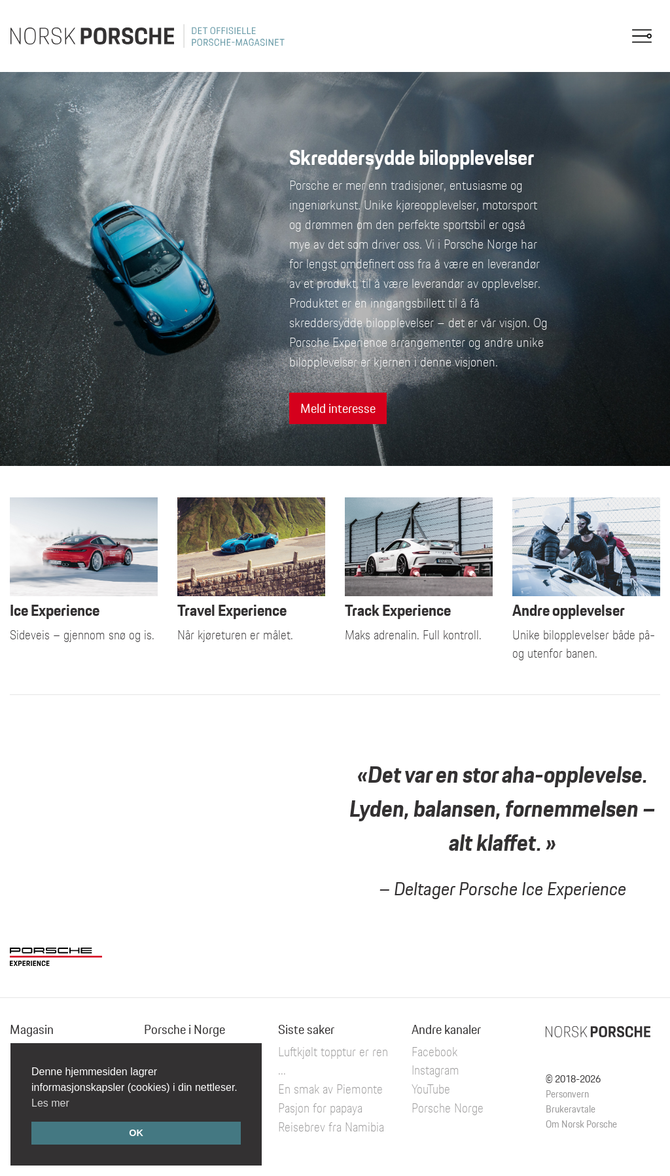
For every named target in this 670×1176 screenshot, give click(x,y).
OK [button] (136, 1133)
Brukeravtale (570, 1109)
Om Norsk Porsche (581, 1124)
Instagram (435, 1070)
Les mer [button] (50, 1103)
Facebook (434, 1051)
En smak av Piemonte (330, 1089)
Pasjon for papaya (320, 1108)
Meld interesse (338, 408)
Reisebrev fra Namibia (331, 1127)
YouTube (431, 1089)
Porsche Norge (448, 1108)
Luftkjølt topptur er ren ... (333, 1061)
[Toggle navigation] (642, 36)
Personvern (567, 1094)
